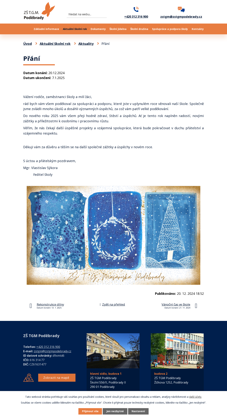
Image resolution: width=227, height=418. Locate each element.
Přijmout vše (90, 411)
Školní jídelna (117, 29)
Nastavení (139, 411)
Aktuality (86, 43)
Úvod (26, 29)
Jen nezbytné (115, 411)
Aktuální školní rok (75, 29)
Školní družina (139, 29)
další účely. (195, 396)
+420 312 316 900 (48, 347)
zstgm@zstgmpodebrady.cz (52, 351)
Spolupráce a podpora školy (170, 29)
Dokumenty (98, 29)
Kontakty (198, 29)
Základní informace (46, 29)
